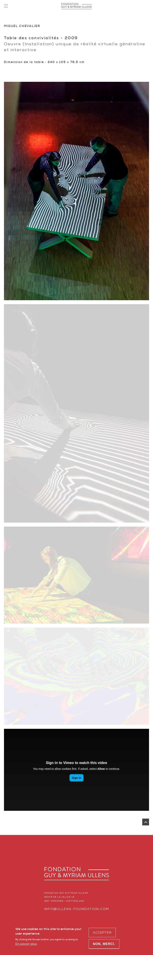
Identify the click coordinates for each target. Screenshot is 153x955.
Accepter (102, 932)
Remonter (145, 822)
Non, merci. (104, 944)
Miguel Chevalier (22, 26)
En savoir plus (26, 944)
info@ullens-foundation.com (76, 909)
